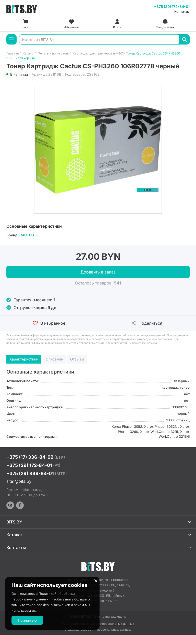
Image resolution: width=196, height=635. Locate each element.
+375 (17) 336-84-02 (35, 457)
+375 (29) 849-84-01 (36, 473)
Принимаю (27, 620)
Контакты (182, 11)
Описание (54, 359)
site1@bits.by (18, 481)
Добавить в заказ (98, 272)
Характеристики (23, 359)
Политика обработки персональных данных (98, 629)
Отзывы (77, 359)
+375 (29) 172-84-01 (172, 6)
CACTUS (26, 235)
